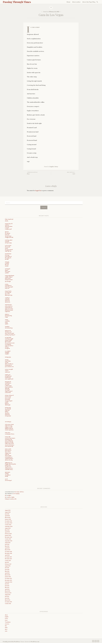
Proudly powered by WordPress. (11, 641)
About (6, 614)
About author (76, 2)
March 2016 (7, 574)
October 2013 (8, 603)
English (51, 166)
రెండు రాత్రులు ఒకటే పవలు (19, 491)
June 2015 (7, 585)
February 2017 (8, 564)
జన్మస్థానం (9, 495)
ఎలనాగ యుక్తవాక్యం (16, 493)
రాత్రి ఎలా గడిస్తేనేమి (11, 497)
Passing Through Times (17, 2)
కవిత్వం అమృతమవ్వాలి (9, 218)
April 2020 (7, 531)
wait (63, 173)
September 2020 (8, 526)
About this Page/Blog (88, 2)
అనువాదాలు (7, 623)
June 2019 (7, 544)
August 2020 (8, 528)
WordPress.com (35, 641)
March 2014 (7, 599)
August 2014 (7, 594)
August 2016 (7, 565)
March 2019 (7, 549)
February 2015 (8, 592)
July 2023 (7, 513)
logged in (38, 190)
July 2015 (7, 583)
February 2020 (8, 533)
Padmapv (7, 498)
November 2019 (8, 537)
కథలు (6, 625)
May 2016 (7, 571)
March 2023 (7, 517)
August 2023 (7, 511)
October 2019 (8, 538)
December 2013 (8, 601)
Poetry (56, 166)
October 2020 (8, 524)
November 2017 (8, 558)
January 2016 (8, 576)
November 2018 (8, 553)
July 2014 (7, 596)
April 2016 (7, 573)
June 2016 (7, 569)
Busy (39, 173)
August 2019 (7, 542)
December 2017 (8, 556)
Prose (6, 620)
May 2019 (7, 546)
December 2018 (8, 551)
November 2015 (8, 580)
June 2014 (7, 598)
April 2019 (7, 547)
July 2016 (7, 567)
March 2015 (7, 590)
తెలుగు (6, 629)
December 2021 (8, 520)
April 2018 (7, 555)
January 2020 (8, 535)
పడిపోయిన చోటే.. (14, 498)
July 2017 (7, 562)
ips (5, 495)
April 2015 (7, 589)
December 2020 (8, 522)
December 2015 (8, 578)
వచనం (6, 630)
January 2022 (8, 519)
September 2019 (8, 540)
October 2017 (8, 560)
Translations (7, 621)
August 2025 (7, 510)
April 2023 (7, 515)
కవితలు (6, 627)
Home (68, 2)
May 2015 (7, 587)
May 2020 (7, 529)
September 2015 (8, 581)
